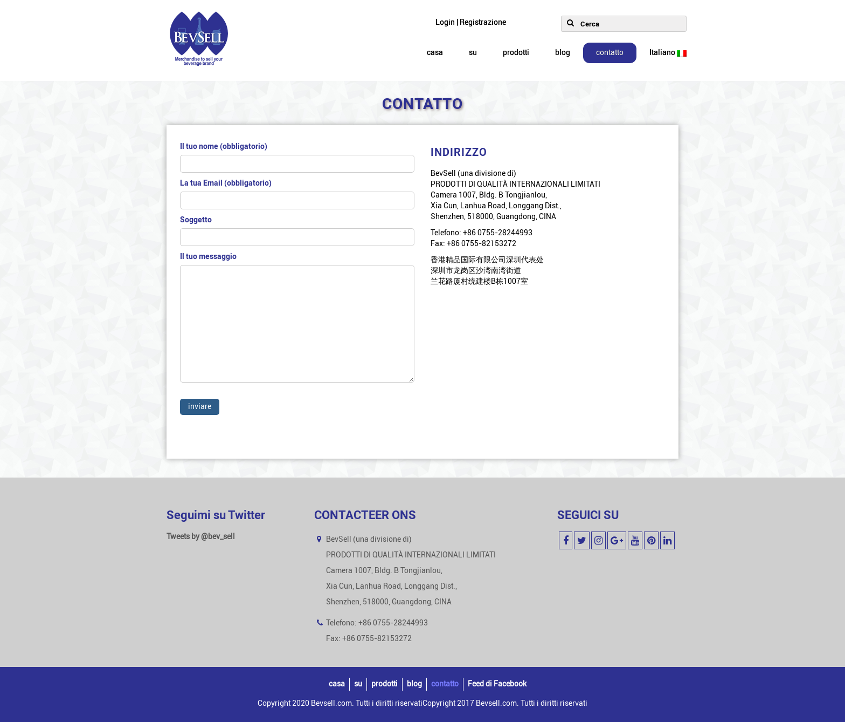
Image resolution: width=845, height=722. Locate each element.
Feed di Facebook (497, 684)
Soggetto (297, 230)
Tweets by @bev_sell (201, 536)
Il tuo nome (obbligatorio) (297, 157)
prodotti (516, 52)
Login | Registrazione (470, 22)
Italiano (668, 52)
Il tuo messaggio (297, 322)
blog (562, 52)
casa (435, 52)
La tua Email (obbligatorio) (297, 194)
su (473, 52)
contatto (610, 52)
